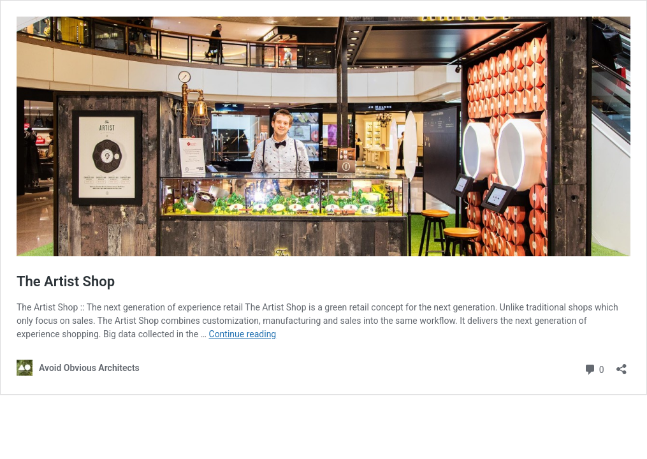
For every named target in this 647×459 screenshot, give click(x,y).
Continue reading (243, 334)
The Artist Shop (66, 281)
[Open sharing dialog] (621, 365)
